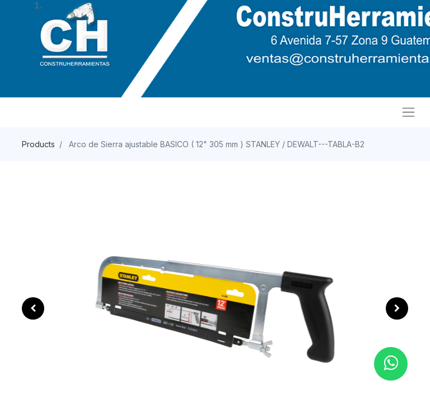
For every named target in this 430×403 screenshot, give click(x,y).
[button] (33, 308)
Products (38, 144)
